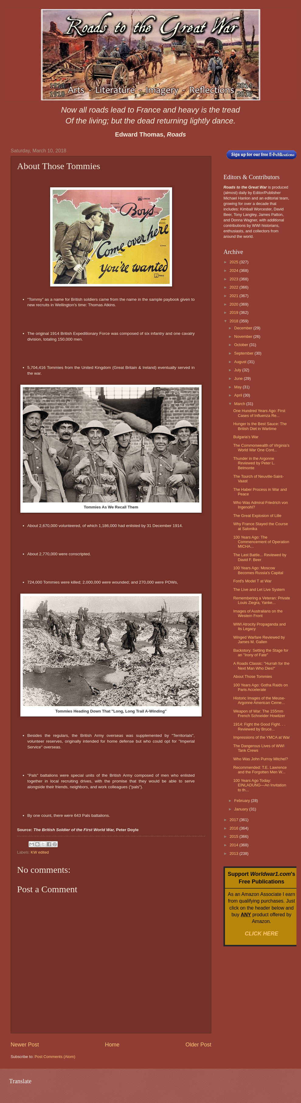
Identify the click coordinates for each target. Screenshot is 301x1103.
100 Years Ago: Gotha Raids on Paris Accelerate (260, 687)
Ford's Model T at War (252, 581)
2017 (234, 819)
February (242, 800)
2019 (234, 312)
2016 (234, 828)
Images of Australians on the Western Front (257, 613)
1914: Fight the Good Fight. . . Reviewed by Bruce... (259, 726)
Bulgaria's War (245, 437)
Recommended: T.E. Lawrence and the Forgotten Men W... (260, 769)
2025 (234, 262)
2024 (234, 270)
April (238, 395)
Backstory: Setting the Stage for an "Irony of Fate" (260, 652)
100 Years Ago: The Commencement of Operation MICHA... (261, 542)
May (238, 387)
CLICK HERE (261, 934)
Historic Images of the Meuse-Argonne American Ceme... (259, 700)
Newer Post (25, 1045)
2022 (234, 287)
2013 (234, 853)
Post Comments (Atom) (55, 1056)
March (240, 403)
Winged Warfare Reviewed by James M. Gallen (259, 639)
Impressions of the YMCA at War (261, 737)
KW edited (40, 852)
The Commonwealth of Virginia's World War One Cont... (261, 447)
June (239, 378)
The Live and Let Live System (259, 589)
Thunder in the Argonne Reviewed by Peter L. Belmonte (254, 463)
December (243, 328)
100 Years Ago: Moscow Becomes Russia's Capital (258, 570)
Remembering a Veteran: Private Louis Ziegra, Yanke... (261, 600)
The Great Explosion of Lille (257, 515)
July (238, 370)
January (241, 809)
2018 (234, 321)
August (240, 361)
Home (112, 1045)
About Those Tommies (252, 676)
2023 (234, 279)
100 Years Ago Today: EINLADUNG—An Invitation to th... (259, 785)
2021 (234, 295)
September (244, 353)
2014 (234, 845)
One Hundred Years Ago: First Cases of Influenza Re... (259, 413)
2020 (234, 304)
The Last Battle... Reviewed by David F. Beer (259, 557)
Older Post (198, 1045)
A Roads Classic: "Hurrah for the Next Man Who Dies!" (261, 665)
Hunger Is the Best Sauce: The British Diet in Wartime (260, 426)
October (241, 344)
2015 (234, 836)
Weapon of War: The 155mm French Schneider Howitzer (259, 713)
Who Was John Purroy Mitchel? (260, 759)
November (243, 336)
